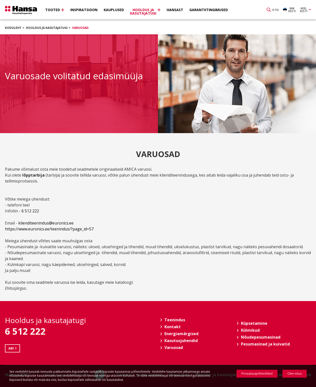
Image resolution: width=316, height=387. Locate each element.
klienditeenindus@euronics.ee (46, 223)
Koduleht (13, 28)
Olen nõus (294, 373)
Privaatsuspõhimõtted (257, 373)
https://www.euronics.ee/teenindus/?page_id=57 (49, 229)
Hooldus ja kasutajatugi (47, 28)
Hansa (21, 10)
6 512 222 (31, 211)
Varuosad (80, 28)
